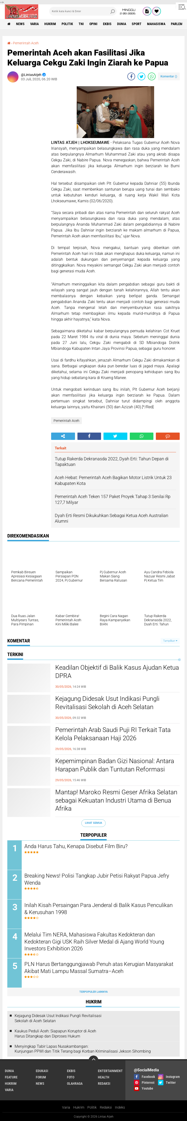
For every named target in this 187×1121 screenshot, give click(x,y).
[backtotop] (93, 1060)
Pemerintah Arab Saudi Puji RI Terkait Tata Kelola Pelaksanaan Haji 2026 (113, 734)
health (103, 1077)
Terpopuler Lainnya (93, 991)
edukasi (42, 1071)
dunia (121, 24)
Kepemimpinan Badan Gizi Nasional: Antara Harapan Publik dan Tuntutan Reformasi (114, 765)
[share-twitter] (141, 76)
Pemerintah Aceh (26, 43)
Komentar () (168, 76)
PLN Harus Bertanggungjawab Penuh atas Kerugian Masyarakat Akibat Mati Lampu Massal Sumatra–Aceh (98, 967)
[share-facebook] (131, 76)
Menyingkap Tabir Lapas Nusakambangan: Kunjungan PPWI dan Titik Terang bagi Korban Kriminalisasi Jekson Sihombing (83, 1049)
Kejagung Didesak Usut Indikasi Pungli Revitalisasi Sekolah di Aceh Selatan (107, 703)
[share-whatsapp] (152, 76)
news (20, 24)
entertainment (110, 1071)
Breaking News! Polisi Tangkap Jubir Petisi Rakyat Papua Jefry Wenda (96, 879)
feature (11, 1077)
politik (67, 24)
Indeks (120, 1107)
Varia (66, 1107)
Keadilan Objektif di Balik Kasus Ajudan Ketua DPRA (117, 671)
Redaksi (106, 1107)
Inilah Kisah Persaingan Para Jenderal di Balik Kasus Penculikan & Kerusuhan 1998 (98, 908)
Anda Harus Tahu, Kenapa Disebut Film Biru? (76, 846)
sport (136, 24)
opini (93, 24)
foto (70, 1077)
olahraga (75, 1083)
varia (34, 24)
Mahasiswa (156, 24)
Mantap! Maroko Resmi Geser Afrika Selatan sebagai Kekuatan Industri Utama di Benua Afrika (116, 800)
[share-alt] (63, 436)
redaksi (104, 1083)
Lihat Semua (93, 823)
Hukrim (78, 1107)
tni (81, 24)
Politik (92, 1107)
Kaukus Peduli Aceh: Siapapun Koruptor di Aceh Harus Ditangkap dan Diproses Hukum (55, 1033)
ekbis (107, 24)
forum (41, 1077)
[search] (83, 11)
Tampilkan (170, 640)
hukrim (50, 24)
